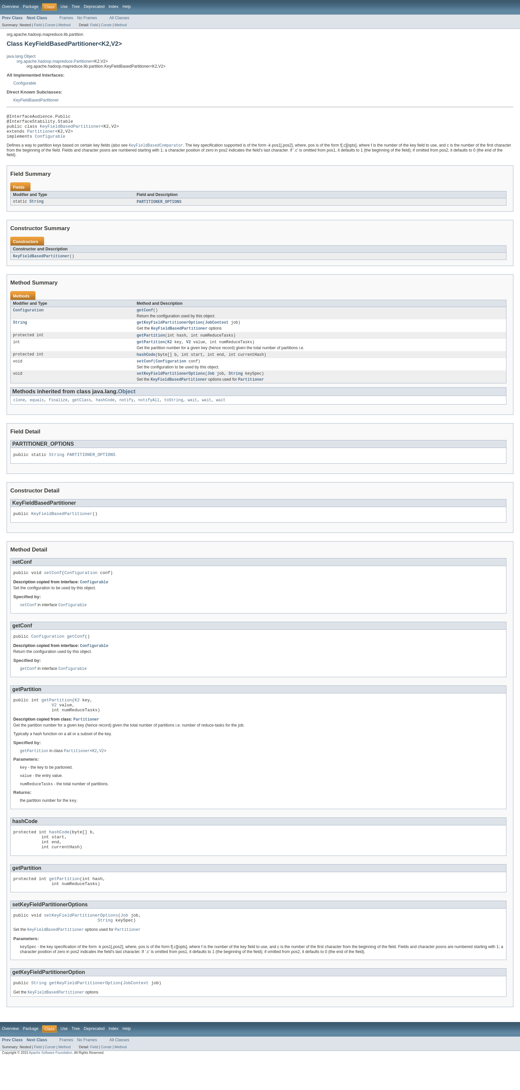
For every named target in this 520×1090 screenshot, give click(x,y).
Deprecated (94, 6)
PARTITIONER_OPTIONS (159, 207)
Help (126, 6)
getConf (145, 316)
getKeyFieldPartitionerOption (170, 329)
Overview (10, 6)
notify (126, 411)
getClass (81, 411)
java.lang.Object (21, 56)
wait (192, 411)
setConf (145, 370)
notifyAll (149, 411)
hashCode (146, 363)
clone (19, 411)
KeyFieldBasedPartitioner (36, 100)
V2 (188, 350)
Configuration (28, 316)
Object (127, 402)
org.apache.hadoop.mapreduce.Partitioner (54, 61)
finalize (58, 411)
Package (30, 6)
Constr (50, 25)
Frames (66, 18)
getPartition (151, 343)
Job (210, 383)
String (37, 207)
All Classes (119, 18)
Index (113, 6)
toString (173, 411)
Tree (76, 6)
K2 (169, 350)
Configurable (24, 83)
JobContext (216, 329)
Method (64, 25)
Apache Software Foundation (50, 1084)
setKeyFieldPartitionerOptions (171, 383)
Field (38, 25)
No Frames (87, 18)
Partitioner (41, 135)
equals (37, 411)
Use (64, 6)
